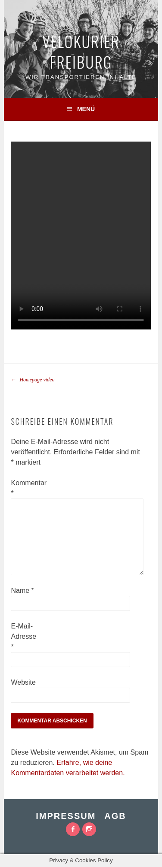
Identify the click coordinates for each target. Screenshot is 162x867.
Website (23, 682)
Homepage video (32, 380)
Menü (86, 109)
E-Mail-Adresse (23, 636)
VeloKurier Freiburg (81, 51)
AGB (115, 816)
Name (22, 590)
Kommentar (24, 488)
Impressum (66, 816)
